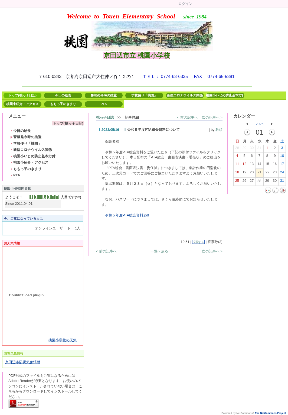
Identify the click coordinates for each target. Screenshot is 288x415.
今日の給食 (63, 95)
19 (244, 173)
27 (252, 182)
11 (237, 165)
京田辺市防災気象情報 (22, 362)
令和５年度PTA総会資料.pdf (127, 215)
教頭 (218, 130)
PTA (103, 104)
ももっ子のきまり (63, 104)
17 (282, 165)
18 (237, 173)
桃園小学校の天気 (62, 340)
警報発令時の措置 (104, 95)
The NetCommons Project (270, 413)
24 (282, 173)
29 (244, 149)
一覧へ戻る (159, 251)
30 (252, 149)
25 (237, 182)
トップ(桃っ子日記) (22, 95)
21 (259, 173)
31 (259, 149)
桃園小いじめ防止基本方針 (225, 95)
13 (252, 165)
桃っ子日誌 (105, 117)
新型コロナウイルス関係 (185, 95)
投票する (198, 242)
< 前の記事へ (187, 117)
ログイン (185, 4)
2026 (260, 124)
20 (252, 173)
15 (267, 165)
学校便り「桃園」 (144, 95)
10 (282, 157)
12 (244, 165)
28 (237, 149)
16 (275, 165)
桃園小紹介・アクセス (22, 104)
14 (259, 165)
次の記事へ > (212, 117)
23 (275, 173)
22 (267, 173)
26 (244, 182)
